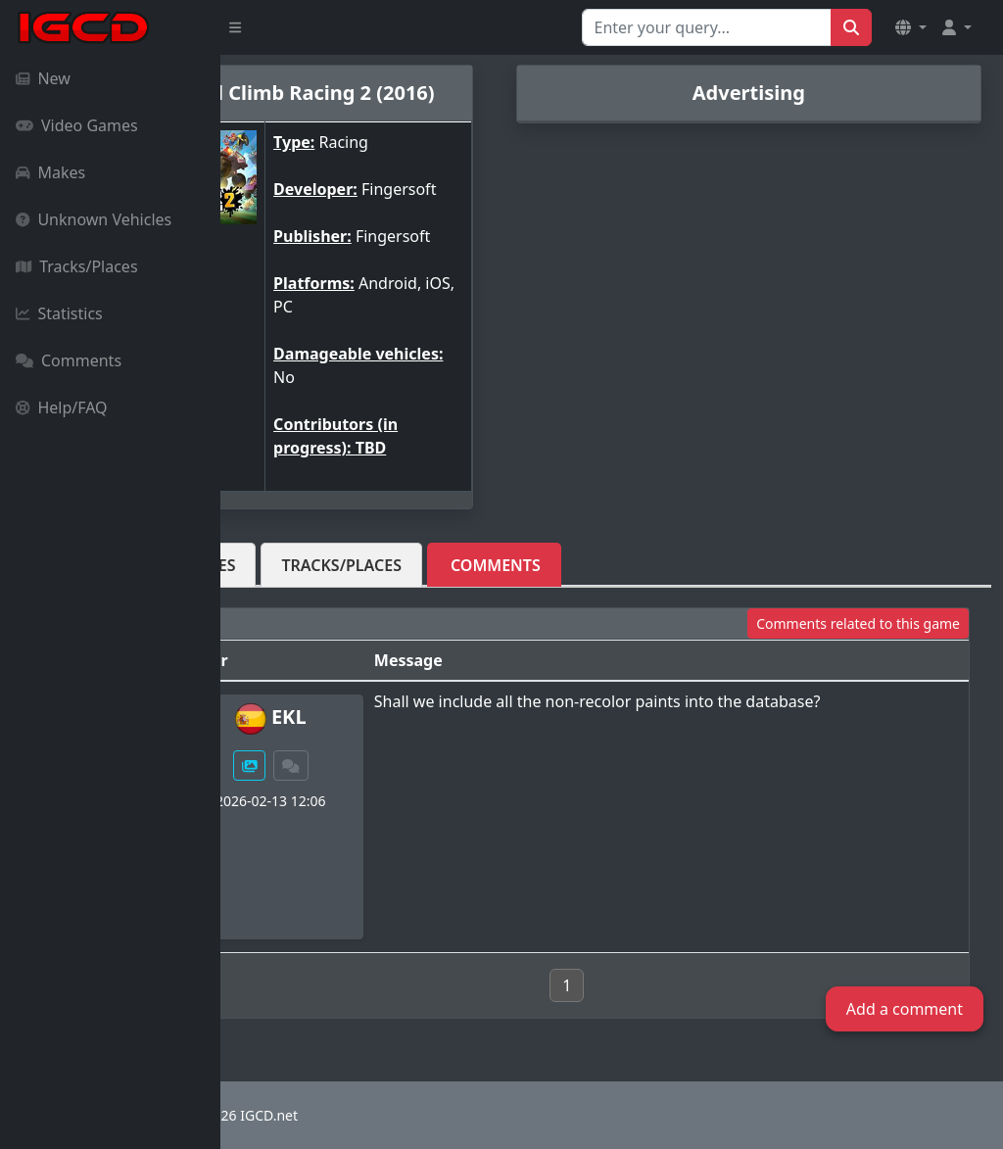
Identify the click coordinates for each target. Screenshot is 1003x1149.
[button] (910, 27)
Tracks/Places (77, 266)
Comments (68, 360)
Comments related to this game (858, 623)
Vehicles (289, 565)
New (43, 78)
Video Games (77, 125)
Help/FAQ (62, 407)
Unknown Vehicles (93, 219)
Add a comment (904, 1009)
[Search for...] (707, 27)
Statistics (59, 313)
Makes (50, 172)
